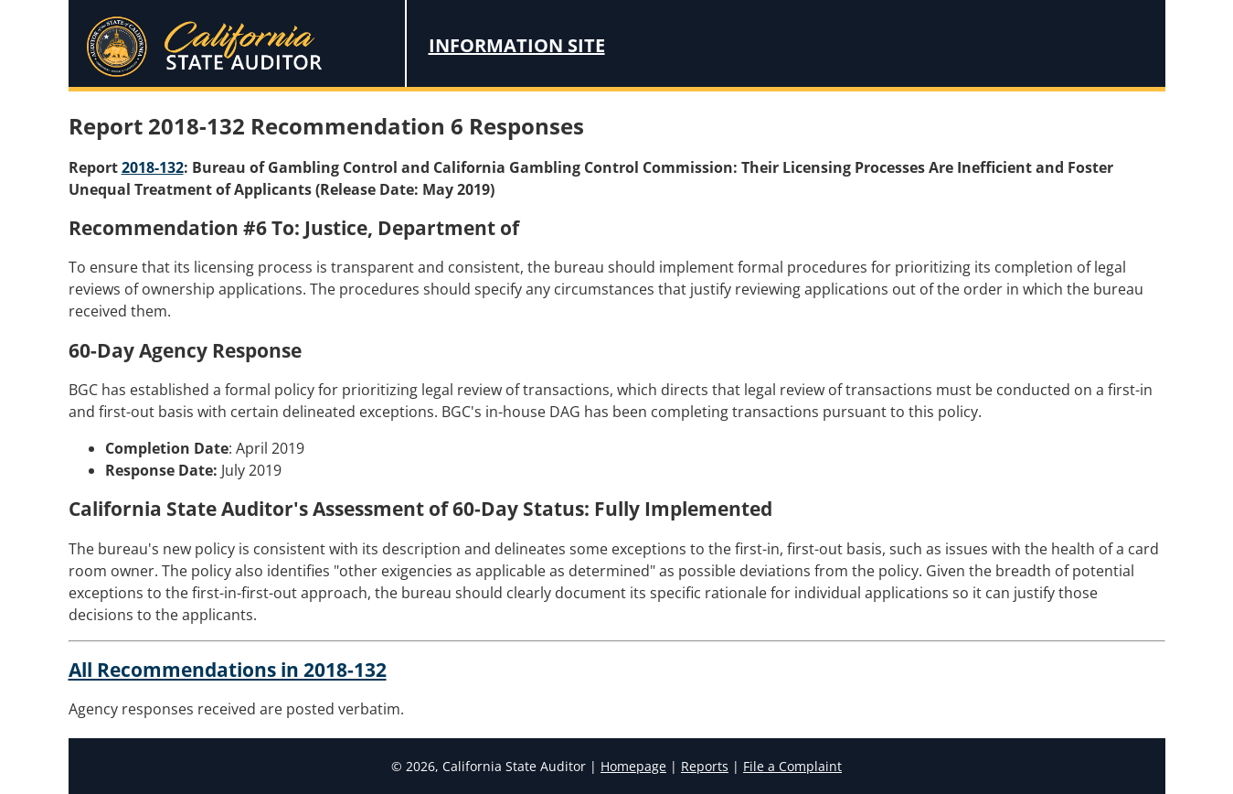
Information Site (517, 45)
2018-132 (153, 167)
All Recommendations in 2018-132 (228, 669)
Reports (704, 766)
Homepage (633, 766)
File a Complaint (792, 766)
